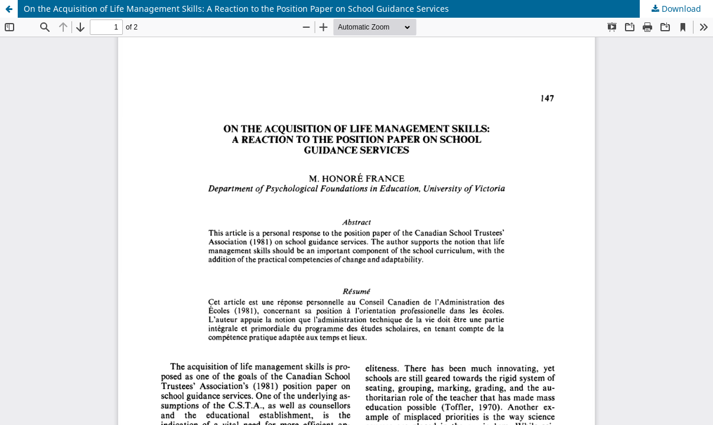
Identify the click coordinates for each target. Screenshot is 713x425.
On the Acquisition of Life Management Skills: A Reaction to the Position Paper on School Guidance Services (236, 8)
